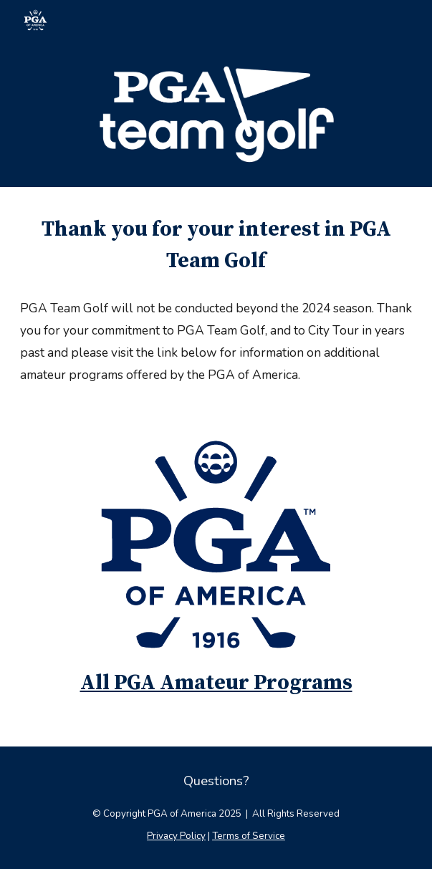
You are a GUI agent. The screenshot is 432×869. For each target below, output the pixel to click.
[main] (216, 245)
